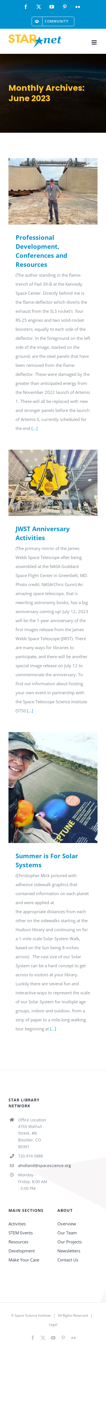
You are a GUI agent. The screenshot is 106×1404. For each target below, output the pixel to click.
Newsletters (68, 1251)
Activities (17, 1223)
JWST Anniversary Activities (43, 533)
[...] (34, 428)
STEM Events (20, 1233)
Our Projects (69, 1242)
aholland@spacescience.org (33, 1165)
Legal (53, 1324)
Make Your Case (23, 1260)
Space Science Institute (33, 1315)
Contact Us (67, 1260)
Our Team (67, 1233)
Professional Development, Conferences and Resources (41, 251)
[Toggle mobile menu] (95, 42)
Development (21, 1251)
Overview (66, 1223)
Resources (18, 1242)
